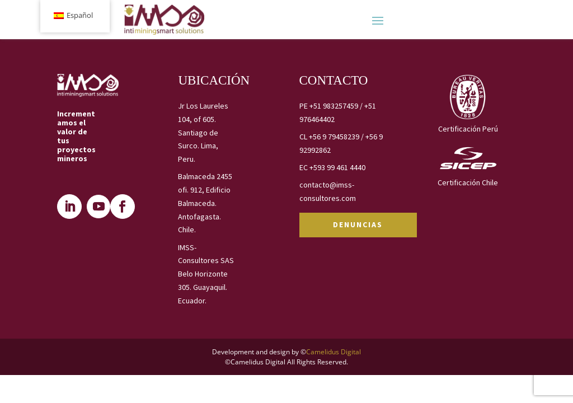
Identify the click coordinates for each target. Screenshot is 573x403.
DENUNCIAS (358, 224)
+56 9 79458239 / (337, 137)
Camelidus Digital (333, 352)
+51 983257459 (333, 106)
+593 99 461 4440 (337, 167)
